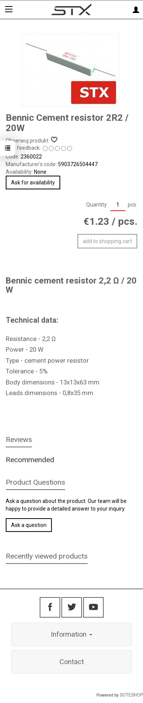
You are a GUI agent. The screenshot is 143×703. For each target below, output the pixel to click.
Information (71, 634)
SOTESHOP (131, 695)
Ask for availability (33, 182)
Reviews (19, 439)
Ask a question (29, 525)
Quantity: (97, 205)
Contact (71, 662)
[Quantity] (117, 205)
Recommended (30, 459)
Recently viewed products (47, 556)
